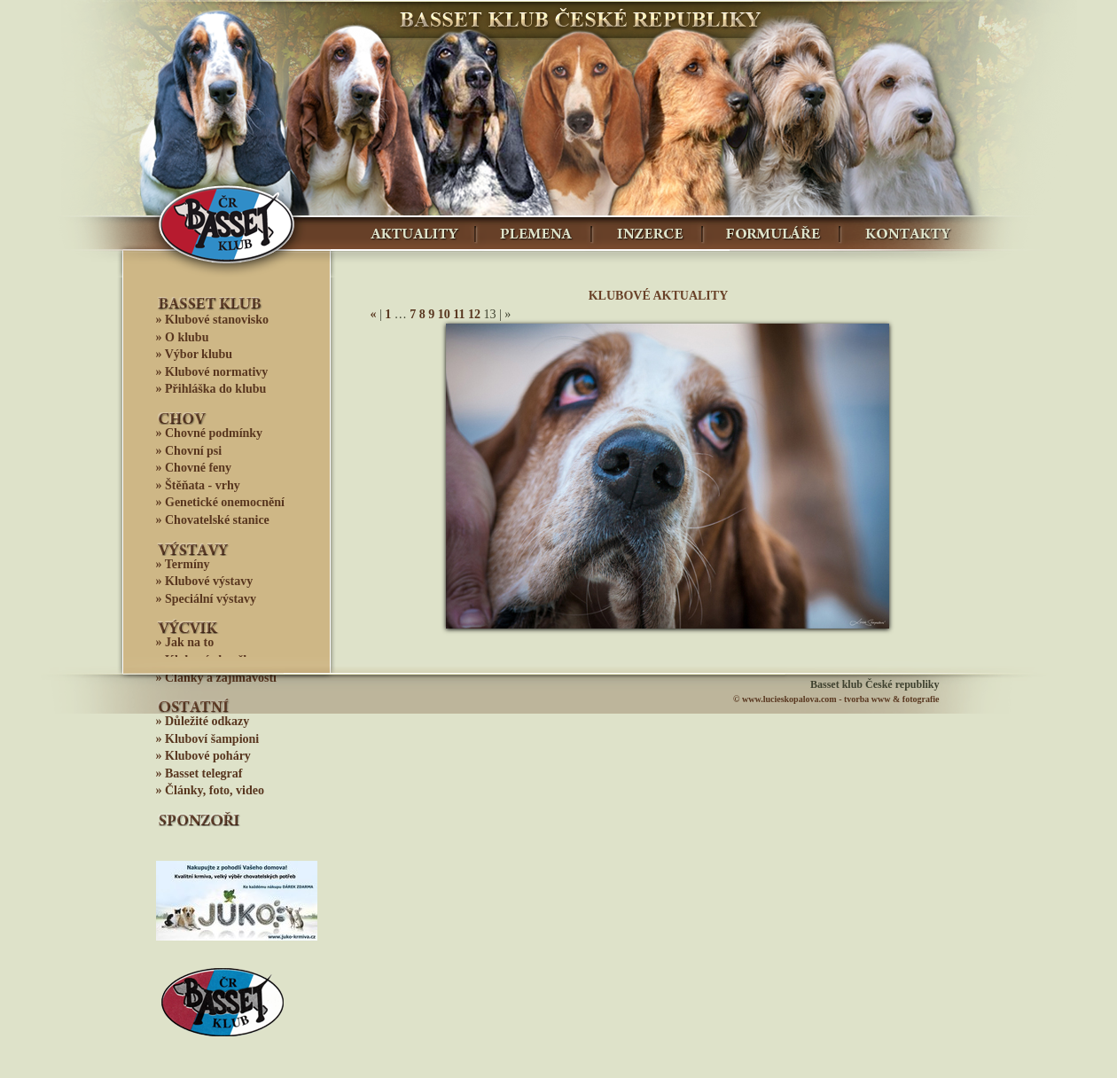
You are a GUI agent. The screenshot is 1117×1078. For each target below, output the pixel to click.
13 (615, 615)
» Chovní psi (189, 450)
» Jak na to (185, 642)
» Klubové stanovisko (212, 319)
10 (444, 314)
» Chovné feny (194, 467)
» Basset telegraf (199, 773)
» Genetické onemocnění (220, 502)
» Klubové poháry (203, 755)
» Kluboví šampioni (208, 739)
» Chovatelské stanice (212, 520)
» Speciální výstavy (206, 598)
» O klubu (182, 337)
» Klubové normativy (212, 372)
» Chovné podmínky (209, 433)
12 (474, 314)
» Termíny (183, 564)
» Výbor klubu (194, 354)
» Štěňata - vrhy (198, 485)
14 (637, 615)
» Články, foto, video (210, 790)
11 (459, 314)
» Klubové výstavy (205, 581)
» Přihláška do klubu (211, 388)
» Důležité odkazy (203, 721)
